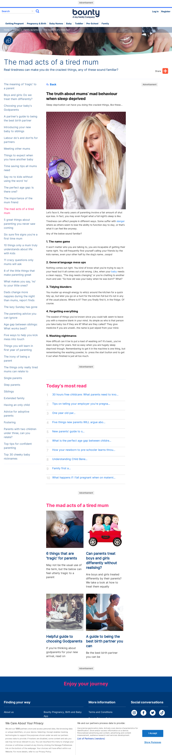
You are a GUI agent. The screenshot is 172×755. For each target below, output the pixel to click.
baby (114, 271)
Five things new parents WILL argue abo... (78, 422)
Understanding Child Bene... (69, 459)
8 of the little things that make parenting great (19, 272)
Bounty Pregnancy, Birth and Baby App (63, 714)
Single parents (13, 378)
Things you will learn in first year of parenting (18, 348)
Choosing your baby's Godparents (18, 107)
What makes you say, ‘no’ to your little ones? (20, 283)
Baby (69, 23)
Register (165, 11)
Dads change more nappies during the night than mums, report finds (19, 296)
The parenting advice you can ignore (20, 315)
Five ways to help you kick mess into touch (21, 337)
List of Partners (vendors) (91, 741)
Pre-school (92, 23)
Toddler (79, 23)
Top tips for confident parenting (18, 445)
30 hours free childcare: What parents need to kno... (85, 394)
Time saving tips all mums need (20, 168)
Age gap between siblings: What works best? (20, 326)
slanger (121, 221)
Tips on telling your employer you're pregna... (81, 403)
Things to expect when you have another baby (18, 157)
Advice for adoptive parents (16, 413)
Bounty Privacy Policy (100, 718)
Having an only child (17, 405)
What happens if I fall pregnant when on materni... (83, 477)
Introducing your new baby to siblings (17, 129)
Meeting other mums (17, 148)
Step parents (12, 384)
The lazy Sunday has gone (20, 307)
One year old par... (63, 413)
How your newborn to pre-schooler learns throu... (83, 449)
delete (32, 11)
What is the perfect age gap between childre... (81, 440)
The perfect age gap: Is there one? (19, 189)
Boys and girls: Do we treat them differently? (18, 97)
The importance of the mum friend (18, 200)
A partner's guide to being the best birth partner (20, 118)
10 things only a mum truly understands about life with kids (20, 249)
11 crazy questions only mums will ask (18, 262)
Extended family (14, 398)
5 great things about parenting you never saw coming (19, 223)
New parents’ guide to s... (68, 431)
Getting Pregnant (14, 23)
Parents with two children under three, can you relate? (20, 433)
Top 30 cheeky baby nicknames (17, 456)
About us (9, 712)
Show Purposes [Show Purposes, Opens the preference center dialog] (152, 744)
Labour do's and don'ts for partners (21, 140)
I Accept (152, 735)
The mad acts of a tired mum (19, 211)
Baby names (56, 23)
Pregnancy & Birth (36, 23)
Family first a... (61, 468)
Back (51, 84)
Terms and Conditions (100, 712)
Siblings (9, 391)
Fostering (10, 422)
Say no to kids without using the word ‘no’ (18, 178)
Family (105, 23)
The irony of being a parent (17, 358)
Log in (155, 11)
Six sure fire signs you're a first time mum (20, 236)
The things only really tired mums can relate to (21, 369)
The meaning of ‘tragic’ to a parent (20, 86)
